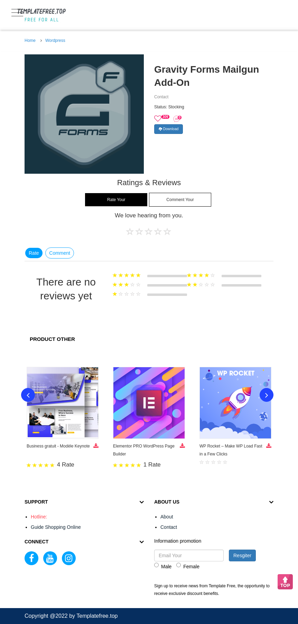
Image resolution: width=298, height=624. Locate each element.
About (166, 516)
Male (162, 566)
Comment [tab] (59, 253)
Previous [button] (28, 395)
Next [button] (266, 395)
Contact (168, 527)
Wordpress (55, 40)
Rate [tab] (34, 253)
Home (30, 40)
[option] (84, 114)
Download (168, 129)
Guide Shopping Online (56, 527)
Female (187, 566)
